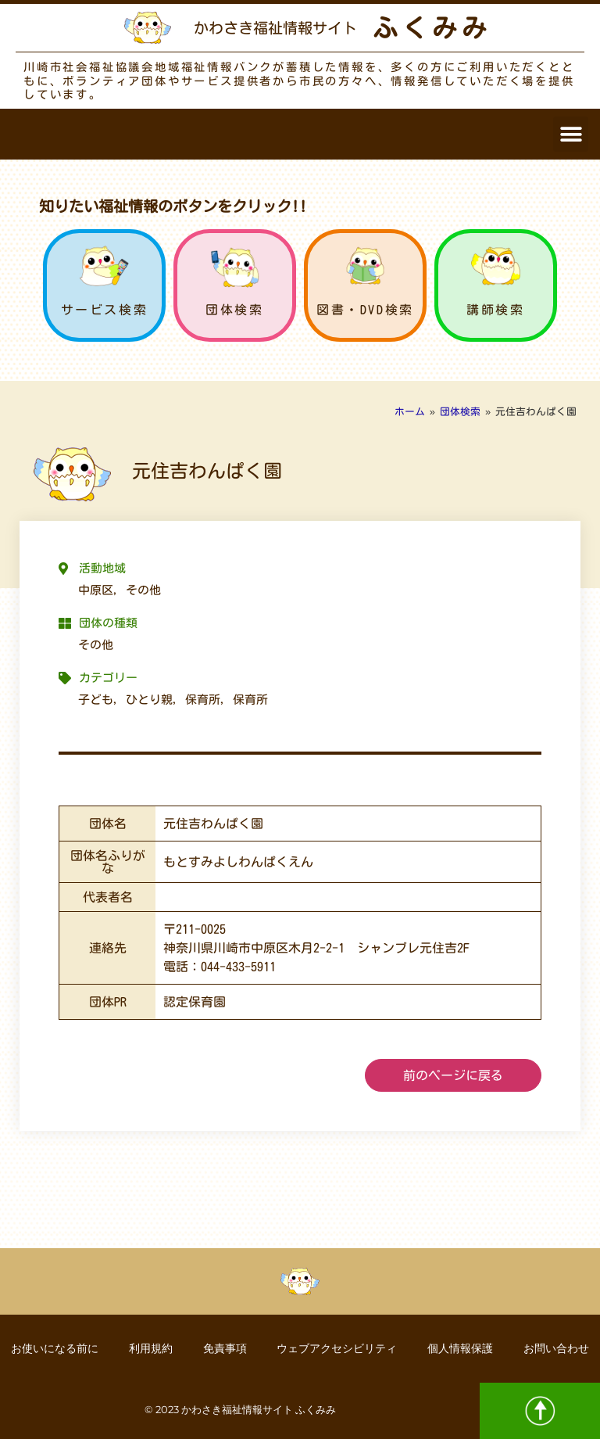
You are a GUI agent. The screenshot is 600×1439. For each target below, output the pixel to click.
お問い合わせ (558, 1348)
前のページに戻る (453, 1075)
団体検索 (234, 309)
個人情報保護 (462, 1348)
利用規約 (149, 1348)
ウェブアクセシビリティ (337, 1348)
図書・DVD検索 (365, 309)
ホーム (410, 412)
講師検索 (495, 309)
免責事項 (224, 1348)
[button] (570, 134)
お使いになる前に (52, 1348)
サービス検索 (104, 309)
